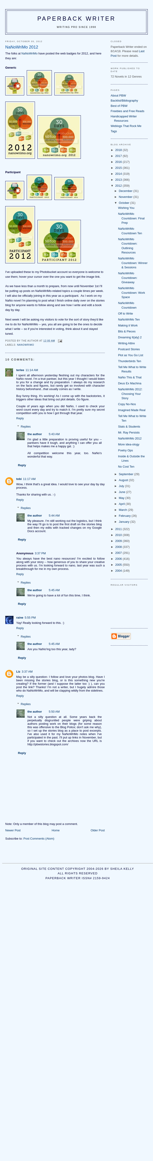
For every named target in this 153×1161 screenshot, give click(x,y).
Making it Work (128, 325)
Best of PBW (119, 106)
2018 (119, 150)
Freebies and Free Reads (127, 111)
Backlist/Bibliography (124, 100)
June (122, 492)
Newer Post (13, 830)
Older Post (98, 830)
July (122, 486)
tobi (19, 479)
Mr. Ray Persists (129, 432)
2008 (119, 547)
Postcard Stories (129, 349)
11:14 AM (32, 370)
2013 (119, 179)
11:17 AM (29, 479)
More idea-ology (128, 444)
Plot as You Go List (130, 355)
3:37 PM (40, 553)
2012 (119, 185)
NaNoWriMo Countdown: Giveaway (127, 278)
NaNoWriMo (29, 53)
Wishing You (126, 208)
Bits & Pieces (127, 331)
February (125, 515)
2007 (119, 553)
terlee (20, 370)
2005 (119, 564)
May (122, 498)
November (126, 197)
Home (56, 830)
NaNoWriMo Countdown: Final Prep (131, 218)
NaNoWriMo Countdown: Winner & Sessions (133, 263)
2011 (119, 529)
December (126, 191)
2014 (119, 173)
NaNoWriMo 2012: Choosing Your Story (130, 394)
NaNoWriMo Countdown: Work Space (131, 292)
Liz (18, 671)
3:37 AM (27, 671)
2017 (119, 156)
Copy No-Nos (127, 404)
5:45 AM (54, 590)
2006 (119, 558)
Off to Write (125, 313)
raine (19, 617)
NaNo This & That (130, 377)
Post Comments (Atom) (39, 838)
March (123, 510)
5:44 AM (54, 515)
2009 (119, 541)
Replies (26, 426)
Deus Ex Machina (129, 383)
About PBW (118, 95)
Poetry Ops (125, 450)
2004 (119, 570)
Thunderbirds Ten (129, 361)
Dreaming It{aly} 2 (130, 337)
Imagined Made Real (131, 410)
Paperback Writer (76, 18)
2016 (119, 162)
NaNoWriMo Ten (129, 319)
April (122, 504)
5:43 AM (54, 434)
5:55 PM (30, 617)
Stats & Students (129, 426)
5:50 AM (54, 711)
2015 (119, 168)
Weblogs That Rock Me (126, 126)
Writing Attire (126, 343)
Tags (114, 131)
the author (34, 434)
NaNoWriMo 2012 (130, 438)
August (124, 480)
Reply (20, 418)
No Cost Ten (126, 466)
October (124, 203)
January (124, 521)
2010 (119, 535)
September (126, 474)
